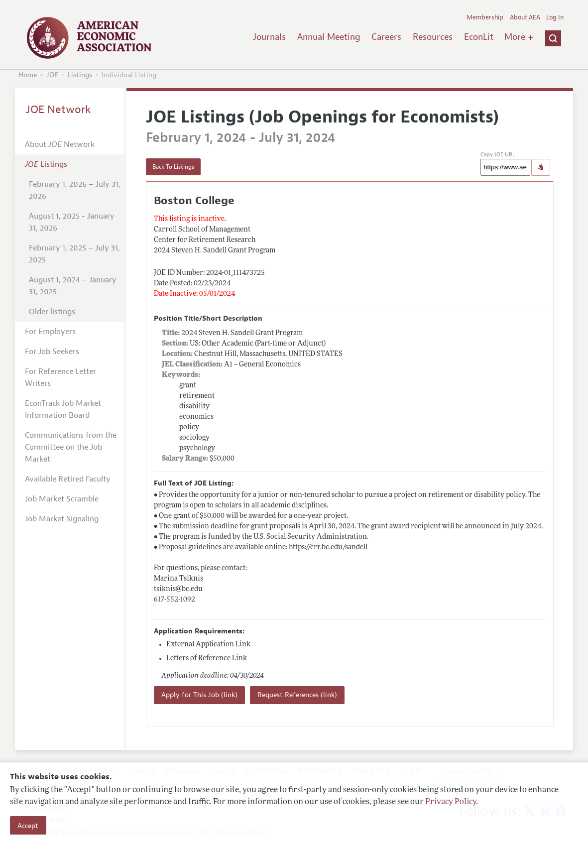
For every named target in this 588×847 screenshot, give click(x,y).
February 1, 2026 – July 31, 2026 (74, 190)
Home (27, 75)
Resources (433, 36)
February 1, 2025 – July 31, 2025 (74, 254)
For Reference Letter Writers (60, 377)
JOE (52, 75)
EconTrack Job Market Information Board (63, 409)
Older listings (52, 312)
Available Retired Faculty (68, 479)
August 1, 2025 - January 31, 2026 (72, 222)
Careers (386, 36)
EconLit (478, 36)
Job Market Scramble (62, 499)
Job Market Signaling (62, 519)
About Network (60, 144)
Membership (485, 17)
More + (518, 36)
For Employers (50, 332)
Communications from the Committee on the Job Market (71, 447)
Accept (27, 825)
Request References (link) (297, 695)
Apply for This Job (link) (199, 695)
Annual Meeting (328, 36)
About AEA (525, 17)
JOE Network (58, 109)
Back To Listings (173, 167)
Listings (80, 75)
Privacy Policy (450, 802)
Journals (269, 36)
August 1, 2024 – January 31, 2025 (73, 286)
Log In (555, 17)
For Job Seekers (52, 352)
